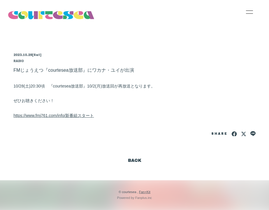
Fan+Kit (144, 192)
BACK (134, 160)
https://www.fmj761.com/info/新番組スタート (53, 115)
